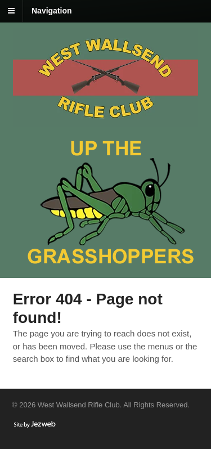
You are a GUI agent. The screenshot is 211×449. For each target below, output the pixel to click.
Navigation (52, 10)
